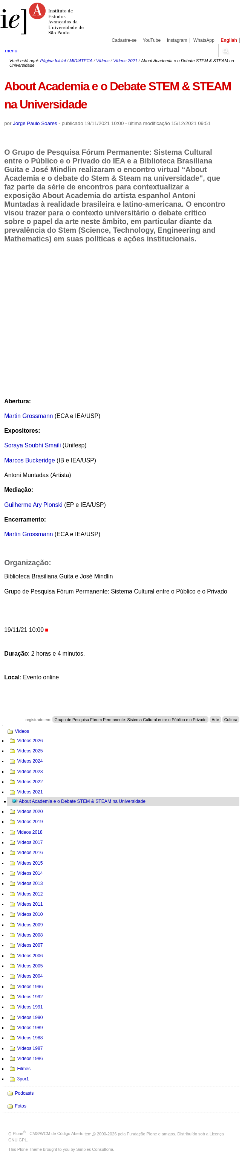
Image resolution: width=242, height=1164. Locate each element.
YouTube (152, 40)
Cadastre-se (124, 40)
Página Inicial (53, 60)
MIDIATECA (80, 60)
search (225, 50)
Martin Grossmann (28, 416)
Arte (215, 719)
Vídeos (103, 60)
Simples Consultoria (94, 1149)
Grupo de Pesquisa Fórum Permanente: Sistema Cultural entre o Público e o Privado (130, 719)
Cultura (230, 719)
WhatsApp (203, 40)
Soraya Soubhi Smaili (32, 445)
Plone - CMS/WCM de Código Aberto (48, 1133)
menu (11, 50)
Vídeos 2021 (125, 60)
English (229, 40)
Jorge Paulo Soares (35, 123)
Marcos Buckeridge (29, 460)
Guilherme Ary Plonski (33, 505)
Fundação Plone (142, 1133)
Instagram (177, 40)
